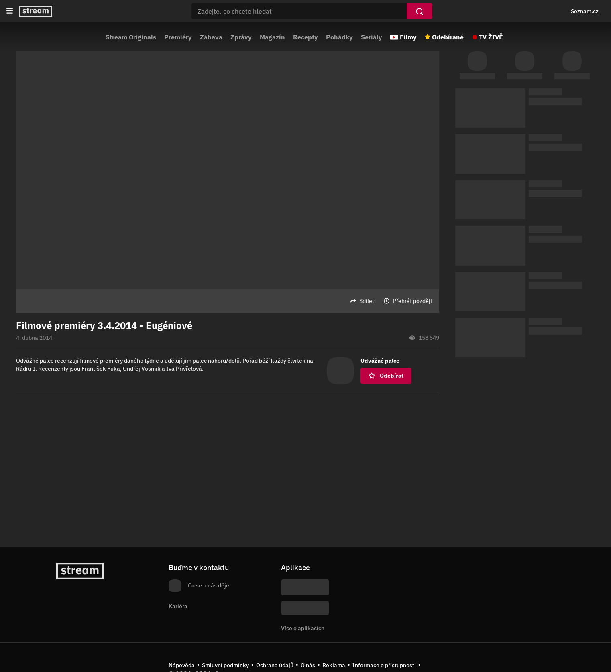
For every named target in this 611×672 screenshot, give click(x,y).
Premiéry (178, 37)
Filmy (408, 37)
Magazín (272, 37)
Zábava (211, 37)
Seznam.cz (585, 11)
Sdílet (366, 301)
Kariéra (178, 606)
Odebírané (448, 37)
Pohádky (339, 37)
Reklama (333, 665)
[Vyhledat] (419, 11)
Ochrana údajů (274, 665)
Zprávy (241, 37)
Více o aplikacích (302, 628)
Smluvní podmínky (225, 665)
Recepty (305, 37)
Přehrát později (412, 301)
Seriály (371, 37)
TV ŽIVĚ (491, 37)
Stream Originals (131, 37)
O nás (308, 665)
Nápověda (182, 665)
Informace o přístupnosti (384, 665)
